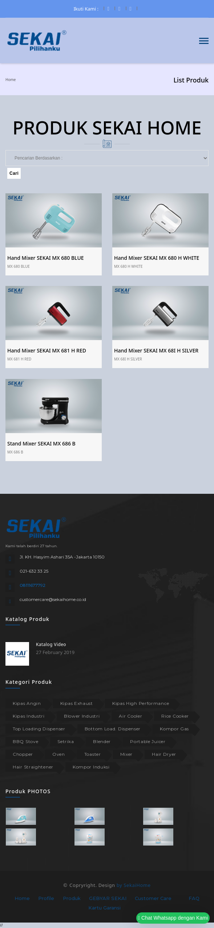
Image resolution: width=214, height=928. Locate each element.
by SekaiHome (134, 885)
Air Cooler (130, 716)
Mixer (126, 754)
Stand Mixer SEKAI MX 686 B (41, 443)
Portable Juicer (148, 741)
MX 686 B (15, 452)
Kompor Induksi (91, 767)
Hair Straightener (33, 767)
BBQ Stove (25, 741)
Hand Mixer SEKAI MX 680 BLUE (45, 257)
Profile (46, 898)
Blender (102, 741)
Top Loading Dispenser (39, 728)
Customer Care (153, 898)
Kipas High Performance (140, 703)
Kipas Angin (27, 703)
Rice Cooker (175, 716)
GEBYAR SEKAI (107, 898)
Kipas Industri (29, 716)
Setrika (65, 741)
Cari (14, 173)
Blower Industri (82, 716)
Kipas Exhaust (76, 703)
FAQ (194, 898)
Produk (72, 898)
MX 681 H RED (19, 359)
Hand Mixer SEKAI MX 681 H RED (46, 350)
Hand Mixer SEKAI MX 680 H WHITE (156, 257)
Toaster (92, 754)
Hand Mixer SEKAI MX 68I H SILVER (156, 350)
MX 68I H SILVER (128, 359)
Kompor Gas (174, 728)
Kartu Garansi (104, 908)
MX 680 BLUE (18, 266)
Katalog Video (51, 644)
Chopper (23, 754)
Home (10, 79)
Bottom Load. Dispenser (113, 728)
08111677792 (32, 585)
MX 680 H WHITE (128, 266)
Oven (58, 754)
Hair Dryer (164, 754)
